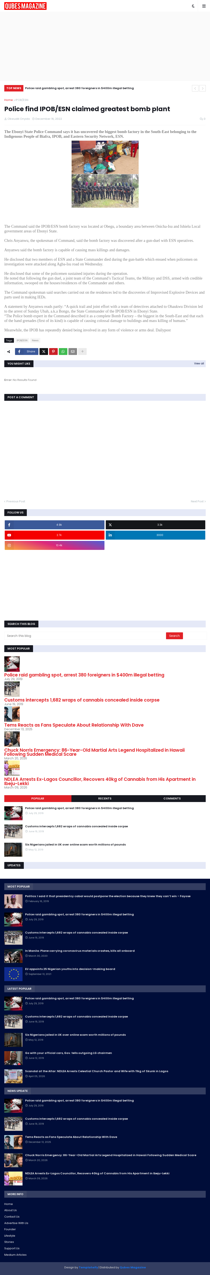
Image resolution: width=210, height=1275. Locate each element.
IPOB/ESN (21, 100)
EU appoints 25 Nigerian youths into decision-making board (70, 969)
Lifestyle (9, 1236)
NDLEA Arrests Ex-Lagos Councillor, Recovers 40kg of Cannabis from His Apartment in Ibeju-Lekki (100, 781)
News (35, 340)
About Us (10, 1210)
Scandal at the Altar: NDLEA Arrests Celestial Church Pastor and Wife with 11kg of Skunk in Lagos (96, 1071)
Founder (10, 1229)
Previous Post (15, 501)
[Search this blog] (85, 635)
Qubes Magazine (133, 1267)
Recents (105, 798)
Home (8, 100)
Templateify (88, 1267)
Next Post (197, 501)
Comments (172, 798)
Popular (37, 798)
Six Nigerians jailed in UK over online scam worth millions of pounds (75, 845)
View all (199, 363)
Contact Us (12, 1217)
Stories (9, 1242)
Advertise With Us (16, 1223)
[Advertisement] (105, 46)
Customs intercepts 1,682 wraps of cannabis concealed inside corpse (82, 700)
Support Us (12, 1248)
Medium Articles (15, 1255)
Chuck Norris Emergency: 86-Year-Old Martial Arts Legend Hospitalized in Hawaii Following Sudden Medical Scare (94, 752)
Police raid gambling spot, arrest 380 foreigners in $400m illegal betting (79, 88)
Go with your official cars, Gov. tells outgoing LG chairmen (68, 1053)
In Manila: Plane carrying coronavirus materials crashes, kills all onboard (80, 951)
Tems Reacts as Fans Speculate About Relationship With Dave (74, 725)
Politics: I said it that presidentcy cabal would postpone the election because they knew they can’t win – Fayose (107, 896)
